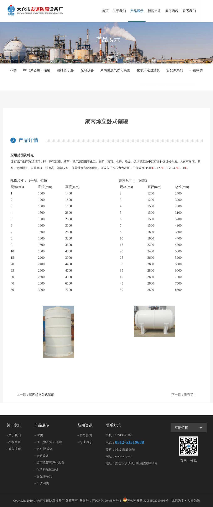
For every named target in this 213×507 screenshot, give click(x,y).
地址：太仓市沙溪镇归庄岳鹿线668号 (131, 463)
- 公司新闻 (85, 435)
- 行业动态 (85, 442)
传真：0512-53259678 (120, 449)
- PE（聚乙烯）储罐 (48, 442)
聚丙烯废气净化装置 (115, 70)
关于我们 (119, 11)
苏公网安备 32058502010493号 (145, 500)
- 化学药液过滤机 (46, 469)
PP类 (14, 70)
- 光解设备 (42, 455)
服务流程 (171, 11)
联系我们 (189, 11)
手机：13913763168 (119, 435)
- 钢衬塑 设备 (44, 449)
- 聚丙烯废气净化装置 (49, 462)
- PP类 (39, 435)
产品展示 (137, 11)
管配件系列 (174, 70)
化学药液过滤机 (147, 70)
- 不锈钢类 (42, 483)
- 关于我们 (13, 435)
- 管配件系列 (43, 476)
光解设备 (87, 70)
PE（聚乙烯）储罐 (37, 70)
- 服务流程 (13, 449)
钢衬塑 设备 (66, 70)
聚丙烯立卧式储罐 (49, 394)
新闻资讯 (154, 11)
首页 (105, 11)
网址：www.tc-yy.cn (119, 456)
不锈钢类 (195, 70)
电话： (125, 442)
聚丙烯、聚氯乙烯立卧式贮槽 (186, 84)
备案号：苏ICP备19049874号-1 (100, 500)
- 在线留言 (13, 442)
